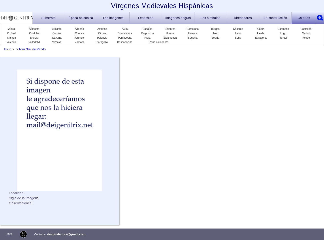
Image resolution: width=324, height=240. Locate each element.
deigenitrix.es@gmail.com (66, 234)
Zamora (79, 42)
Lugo (283, 33)
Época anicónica (81, 18)
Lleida (260, 33)
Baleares (170, 28)
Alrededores (243, 18)
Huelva (170, 33)
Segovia (192, 37)
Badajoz (147, 28)
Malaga (11, 37)
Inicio (7, 49)
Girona (102, 33)
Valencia (12, 42)
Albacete (34, 28)
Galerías (304, 18)
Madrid (306, 33)
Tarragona (261, 37)
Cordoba (34, 33)
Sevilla (215, 37)
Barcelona (193, 28)
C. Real (11, 33)
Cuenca (79, 33)
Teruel (283, 37)
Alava (11, 28)
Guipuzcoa (147, 33)
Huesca (192, 33)
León (238, 33)
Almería (79, 28)
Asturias (102, 28)
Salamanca (170, 37)
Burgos (215, 28)
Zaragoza (102, 42)
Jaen (215, 33)
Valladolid (34, 42)
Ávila (125, 28)
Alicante (57, 28)
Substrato (48, 18)
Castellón (305, 28)
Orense (79, 37)
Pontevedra (125, 37)
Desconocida (124, 42)
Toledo (306, 37)
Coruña (57, 33)
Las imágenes (113, 18)
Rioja (147, 37)
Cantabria (283, 28)
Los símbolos (210, 18)
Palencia (102, 37)
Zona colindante (158, 42)
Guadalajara (125, 33)
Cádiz (260, 28)
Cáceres (238, 28)
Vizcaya (57, 42)
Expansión (145, 18)
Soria (238, 37)
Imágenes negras (178, 18)
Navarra (57, 37)
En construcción (275, 18)
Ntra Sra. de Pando (32, 49)
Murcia (34, 37)
